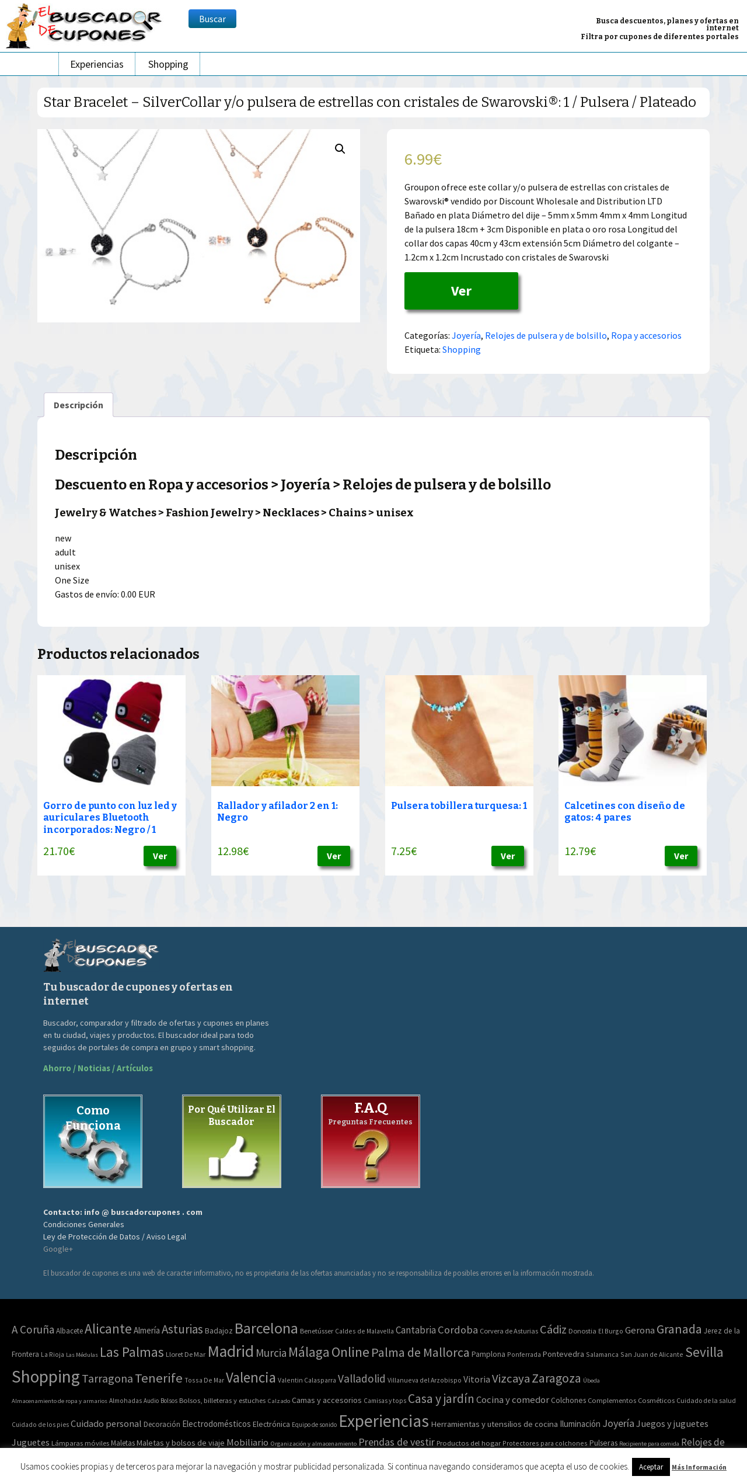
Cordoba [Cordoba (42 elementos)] (458, 1329)
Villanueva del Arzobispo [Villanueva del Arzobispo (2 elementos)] (425, 1380)
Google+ (58, 1249)
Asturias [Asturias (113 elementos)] (182, 1329)
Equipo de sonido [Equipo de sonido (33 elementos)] (314, 1425)
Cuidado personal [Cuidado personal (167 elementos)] (106, 1424)
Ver (461, 291)
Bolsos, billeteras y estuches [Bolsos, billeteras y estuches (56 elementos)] (222, 1400)
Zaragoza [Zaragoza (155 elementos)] (556, 1378)
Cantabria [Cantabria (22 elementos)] (416, 1330)
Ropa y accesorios (646, 335)
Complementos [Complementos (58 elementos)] (612, 1400)
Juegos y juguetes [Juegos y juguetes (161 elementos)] (672, 1423)
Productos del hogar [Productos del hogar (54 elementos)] (469, 1443)
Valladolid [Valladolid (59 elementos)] (362, 1378)
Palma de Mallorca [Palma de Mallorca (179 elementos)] (420, 1352)
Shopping (168, 64)
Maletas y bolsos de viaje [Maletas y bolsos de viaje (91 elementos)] (181, 1442)
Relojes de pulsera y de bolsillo (546, 335)
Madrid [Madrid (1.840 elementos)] (230, 1351)
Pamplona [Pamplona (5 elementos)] (488, 1354)
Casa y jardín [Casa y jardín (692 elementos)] (441, 1398)
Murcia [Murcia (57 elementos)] (271, 1353)
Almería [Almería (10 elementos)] (147, 1330)
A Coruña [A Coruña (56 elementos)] (33, 1329)
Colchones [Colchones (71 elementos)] (568, 1400)
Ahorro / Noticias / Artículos (98, 1068)
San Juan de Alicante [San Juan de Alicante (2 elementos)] (651, 1354)
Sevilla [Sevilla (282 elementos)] (704, 1351)
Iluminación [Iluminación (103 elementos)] (580, 1423)
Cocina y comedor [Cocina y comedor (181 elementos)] (512, 1399)
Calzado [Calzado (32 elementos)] (278, 1401)
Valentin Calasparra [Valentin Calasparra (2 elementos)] (307, 1380)
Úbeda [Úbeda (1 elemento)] (591, 1380)
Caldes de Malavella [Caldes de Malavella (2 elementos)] (364, 1330)
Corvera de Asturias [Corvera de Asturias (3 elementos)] (509, 1330)
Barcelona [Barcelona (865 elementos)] (266, 1328)
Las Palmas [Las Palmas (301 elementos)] (132, 1351)
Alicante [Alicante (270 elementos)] (108, 1328)
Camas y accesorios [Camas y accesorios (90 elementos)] (327, 1400)
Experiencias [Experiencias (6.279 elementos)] (383, 1421)
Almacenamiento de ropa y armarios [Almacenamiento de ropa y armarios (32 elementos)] (59, 1401)
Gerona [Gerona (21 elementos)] (640, 1330)
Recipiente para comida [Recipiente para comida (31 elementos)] (649, 1443)
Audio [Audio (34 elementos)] (151, 1401)
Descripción (78, 405)
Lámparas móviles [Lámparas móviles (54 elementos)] (80, 1443)
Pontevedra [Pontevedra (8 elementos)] (563, 1354)
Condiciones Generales (83, 1224)
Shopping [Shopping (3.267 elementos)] (46, 1376)
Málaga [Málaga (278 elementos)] (309, 1351)
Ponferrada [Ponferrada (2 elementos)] (524, 1354)
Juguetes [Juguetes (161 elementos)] (31, 1442)
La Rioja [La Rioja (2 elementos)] (52, 1354)
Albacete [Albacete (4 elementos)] (69, 1331)
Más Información (699, 1467)
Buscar (212, 19)
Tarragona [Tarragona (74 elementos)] (107, 1378)
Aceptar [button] (651, 1467)
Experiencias (97, 64)
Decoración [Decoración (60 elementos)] (162, 1424)
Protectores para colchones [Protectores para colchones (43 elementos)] (545, 1443)
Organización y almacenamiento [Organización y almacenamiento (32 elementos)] (313, 1443)
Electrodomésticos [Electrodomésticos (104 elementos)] (216, 1423)
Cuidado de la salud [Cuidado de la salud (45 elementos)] (706, 1400)
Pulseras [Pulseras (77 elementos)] (603, 1442)
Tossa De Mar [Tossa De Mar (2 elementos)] (204, 1380)
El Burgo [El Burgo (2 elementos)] (610, 1330)
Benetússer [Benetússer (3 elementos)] (316, 1330)
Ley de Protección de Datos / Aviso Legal (114, 1236)
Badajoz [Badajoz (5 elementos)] (219, 1331)
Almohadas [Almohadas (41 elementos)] (125, 1401)
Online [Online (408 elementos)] (350, 1352)
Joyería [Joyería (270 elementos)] (618, 1423)
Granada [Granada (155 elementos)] (679, 1329)
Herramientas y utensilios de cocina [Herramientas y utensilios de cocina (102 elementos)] (494, 1423)
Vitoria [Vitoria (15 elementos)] (476, 1379)
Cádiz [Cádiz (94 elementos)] (553, 1329)
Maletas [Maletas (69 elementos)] (123, 1443)
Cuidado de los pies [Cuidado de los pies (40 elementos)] (40, 1425)
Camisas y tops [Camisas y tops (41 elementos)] (385, 1401)
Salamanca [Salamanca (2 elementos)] (602, 1354)
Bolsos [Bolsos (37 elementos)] (168, 1401)
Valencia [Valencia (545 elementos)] (251, 1378)
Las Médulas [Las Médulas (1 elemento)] (82, 1355)
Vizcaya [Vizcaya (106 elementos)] (511, 1378)
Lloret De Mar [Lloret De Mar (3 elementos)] (185, 1354)
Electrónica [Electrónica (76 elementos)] (271, 1424)
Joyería (466, 335)
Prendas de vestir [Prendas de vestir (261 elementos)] (396, 1442)
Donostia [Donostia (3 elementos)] (582, 1330)
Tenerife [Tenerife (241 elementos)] (159, 1378)
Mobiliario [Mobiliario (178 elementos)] (247, 1442)
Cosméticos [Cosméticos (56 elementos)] (656, 1400)
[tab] (78, 405)
